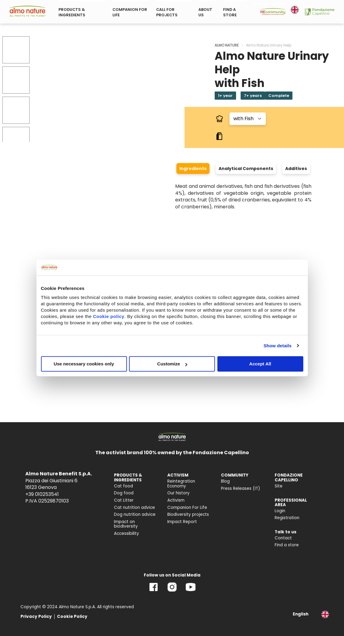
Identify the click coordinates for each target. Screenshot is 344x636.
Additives (296, 168)
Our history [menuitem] (178, 493)
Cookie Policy (72, 616)
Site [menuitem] (278, 486)
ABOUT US (205, 12)
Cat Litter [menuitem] (124, 500)
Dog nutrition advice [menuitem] (135, 514)
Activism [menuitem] (176, 500)
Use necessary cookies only (84, 363)
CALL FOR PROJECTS (167, 12)
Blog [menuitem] (225, 481)
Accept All (260, 363)
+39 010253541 (42, 494)
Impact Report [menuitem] (182, 522)
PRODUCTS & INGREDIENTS (71, 12)
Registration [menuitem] (287, 518)
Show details (278, 345)
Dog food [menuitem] (124, 493)
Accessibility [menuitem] (126, 533)
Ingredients (193, 168)
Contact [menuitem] (283, 538)
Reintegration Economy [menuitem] (181, 483)
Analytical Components (246, 168)
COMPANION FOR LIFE (129, 12)
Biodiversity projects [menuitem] (188, 514)
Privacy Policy (36, 616)
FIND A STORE (230, 12)
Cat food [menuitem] (123, 486)
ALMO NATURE (227, 45)
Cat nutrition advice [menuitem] (134, 507)
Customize (172, 363)
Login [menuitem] (280, 511)
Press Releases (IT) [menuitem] (240, 488)
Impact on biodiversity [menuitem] (126, 524)
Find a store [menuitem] (287, 545)
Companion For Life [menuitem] (187, 507)
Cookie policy (108, 316)
